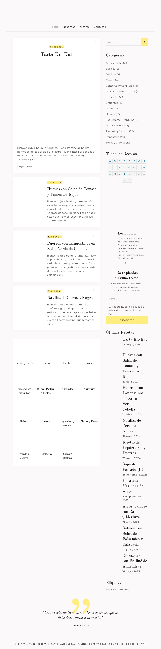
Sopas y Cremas (115, 142)
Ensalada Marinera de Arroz (132, 486)
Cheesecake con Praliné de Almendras (134, 561)
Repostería (112, 137)
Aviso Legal (67, 644)
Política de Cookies (121, 644)
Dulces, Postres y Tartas (120, 91)
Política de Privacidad (92, 644)
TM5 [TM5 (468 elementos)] (121, 589)
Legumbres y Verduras (120, 119)
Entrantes (112, 102)
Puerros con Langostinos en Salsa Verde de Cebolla (132, 399)
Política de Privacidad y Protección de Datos (126, 310)
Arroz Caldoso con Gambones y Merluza (134, 512)
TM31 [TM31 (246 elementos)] (132, 589)
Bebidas (111, 74)
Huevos (110, 114)
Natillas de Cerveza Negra (70, 298)
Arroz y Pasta (114, 63)
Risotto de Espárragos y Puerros (134, 448)
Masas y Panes (115, 125)
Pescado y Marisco (117, 131)
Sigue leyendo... (26, 167)
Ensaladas (112, 97)
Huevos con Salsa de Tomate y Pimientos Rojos (132, 366)
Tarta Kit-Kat (56, 54)
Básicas (110, 68)
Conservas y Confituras (120, 85)
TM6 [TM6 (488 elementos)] (126, 589)
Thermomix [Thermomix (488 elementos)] (112, 589)
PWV (143, 644)
